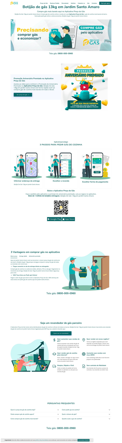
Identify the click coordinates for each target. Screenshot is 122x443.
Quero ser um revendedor (61, 333)
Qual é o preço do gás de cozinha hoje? (23, 410)
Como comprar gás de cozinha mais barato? (24, 419)
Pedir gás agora (105, 3)
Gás (88, 3)
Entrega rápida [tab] (23, 256)
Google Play (54, 219)
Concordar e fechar (83, 440)
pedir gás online (45, 16)
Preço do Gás (44, 3)
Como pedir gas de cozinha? (71, 410)
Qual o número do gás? (69, 414)
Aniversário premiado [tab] (34, 256)
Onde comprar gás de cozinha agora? (22, 414)
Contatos (94, 3)
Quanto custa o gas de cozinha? (72, 419)
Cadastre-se (81, 3)
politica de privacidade (41, 440)
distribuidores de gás (39, 327)
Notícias (73, 3)
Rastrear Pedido (54, 3)
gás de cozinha (89, 14)
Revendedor (65, 3)
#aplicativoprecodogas (61, 142)
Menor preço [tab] (14, 256)
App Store (68, 219)
